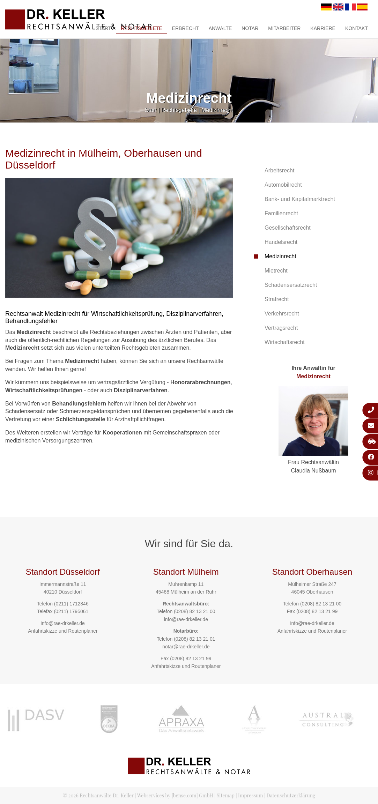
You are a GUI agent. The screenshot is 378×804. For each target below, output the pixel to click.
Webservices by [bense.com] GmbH (175, 795)
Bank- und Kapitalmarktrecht (300, 199)
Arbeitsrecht (279, 170)
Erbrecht (185, 28)
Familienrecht (281, 213)
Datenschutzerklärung (291, 795)
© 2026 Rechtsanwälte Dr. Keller (98, 795)
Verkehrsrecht (282, 314)
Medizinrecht (217, 110)
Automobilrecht (283, 185)
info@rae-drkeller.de (63, 623)
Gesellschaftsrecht (288, 228)
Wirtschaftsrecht (285, 342)
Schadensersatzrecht (291, 285)
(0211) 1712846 (71, 603)
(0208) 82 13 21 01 (194, 639)
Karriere (322, 28)
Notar (250, 28)
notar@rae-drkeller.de (186, 646)
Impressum (250, 795)
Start (103, 28)
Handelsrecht (281, 242)
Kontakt (356, 28)
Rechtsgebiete (141, 28)
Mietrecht (276, 271)
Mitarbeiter (284, 28)
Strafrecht (277, 299)
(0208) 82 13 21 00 (194, 611)
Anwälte (220, 28)
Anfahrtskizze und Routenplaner (62, 631)
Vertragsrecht (281, 328)
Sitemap (226, 795)
